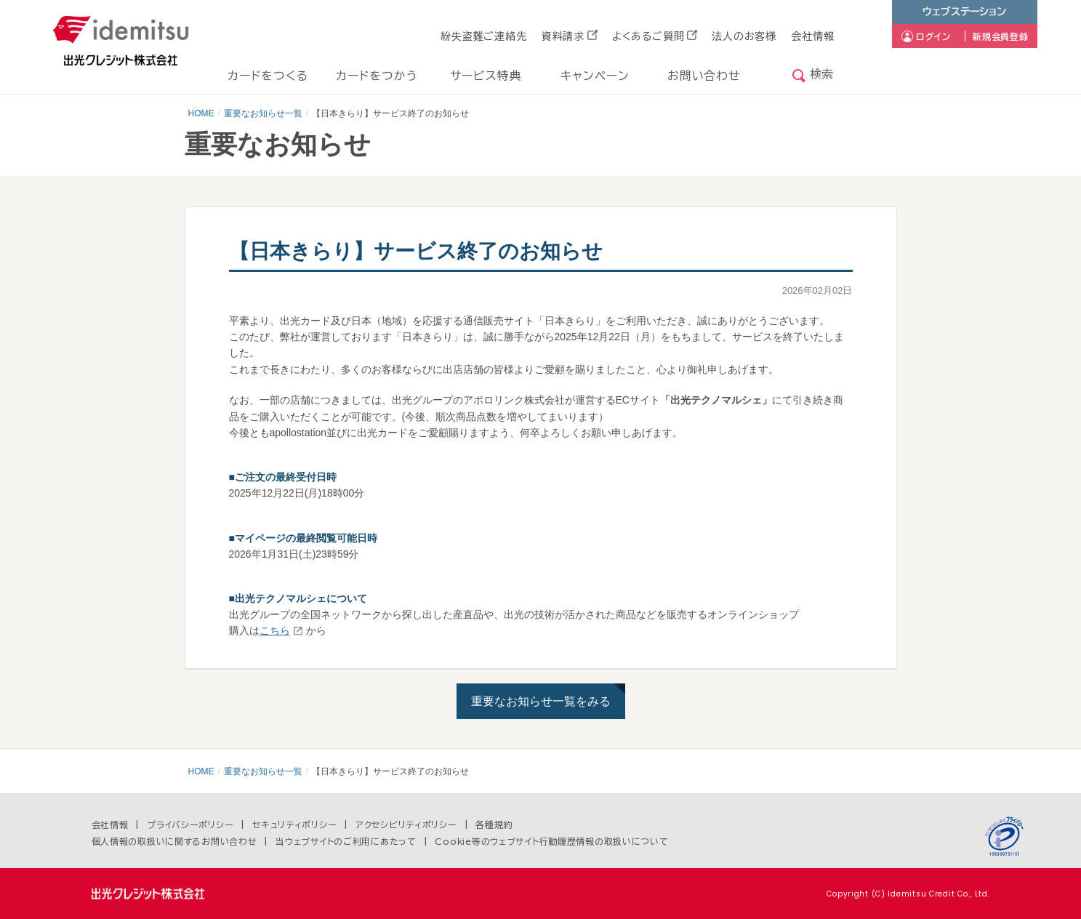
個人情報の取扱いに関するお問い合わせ (174, 841)
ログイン (933, 36)
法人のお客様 (744, 36)
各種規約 (494, 824)
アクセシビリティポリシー (406, 824)
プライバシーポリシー (190, 824)
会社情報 (812, 36)
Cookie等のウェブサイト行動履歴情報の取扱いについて (551, 841)
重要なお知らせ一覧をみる (541, 701)
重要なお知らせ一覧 (263, 113)
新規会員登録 (1000, 36)
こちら (275, 630)
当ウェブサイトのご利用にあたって (346, 841)
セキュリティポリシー (294, 824)
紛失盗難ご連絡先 (484, 36)
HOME (201, 113)
